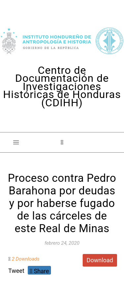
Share (39, 271)
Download (100, 260)
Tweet (16, 270)
